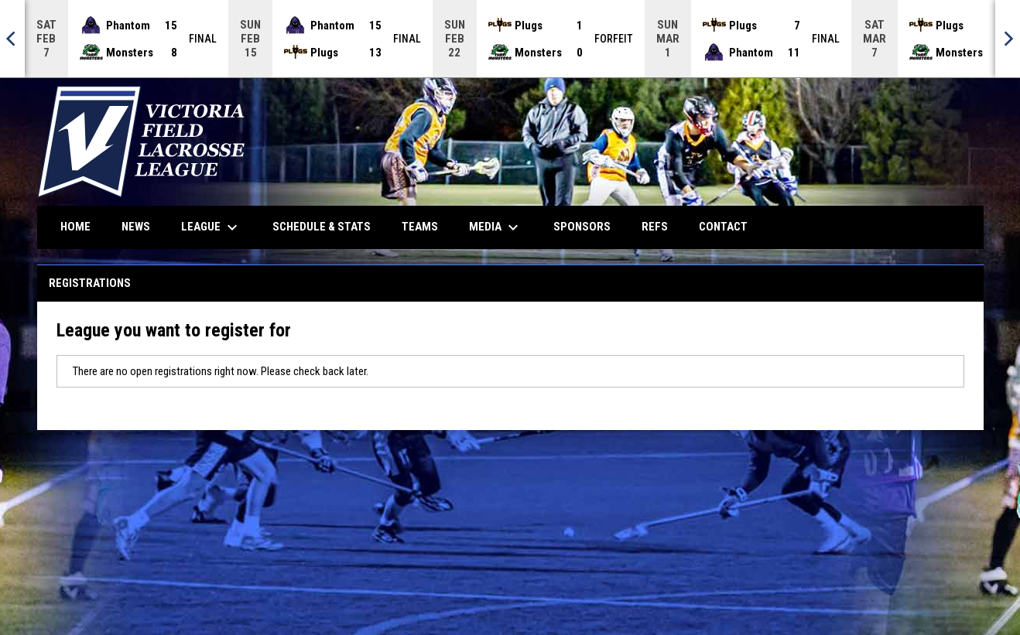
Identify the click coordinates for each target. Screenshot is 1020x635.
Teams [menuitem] (420, 227)
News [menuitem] (136, 227)
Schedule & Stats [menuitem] (321, 227)
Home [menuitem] (75, 227)
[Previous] (12, 38)
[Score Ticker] (510, 38)
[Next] (1007, 38)
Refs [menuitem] (655, 227)
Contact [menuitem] (723, 227)
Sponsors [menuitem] (582, 227)
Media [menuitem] (495, 227)
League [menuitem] (211, 227)
